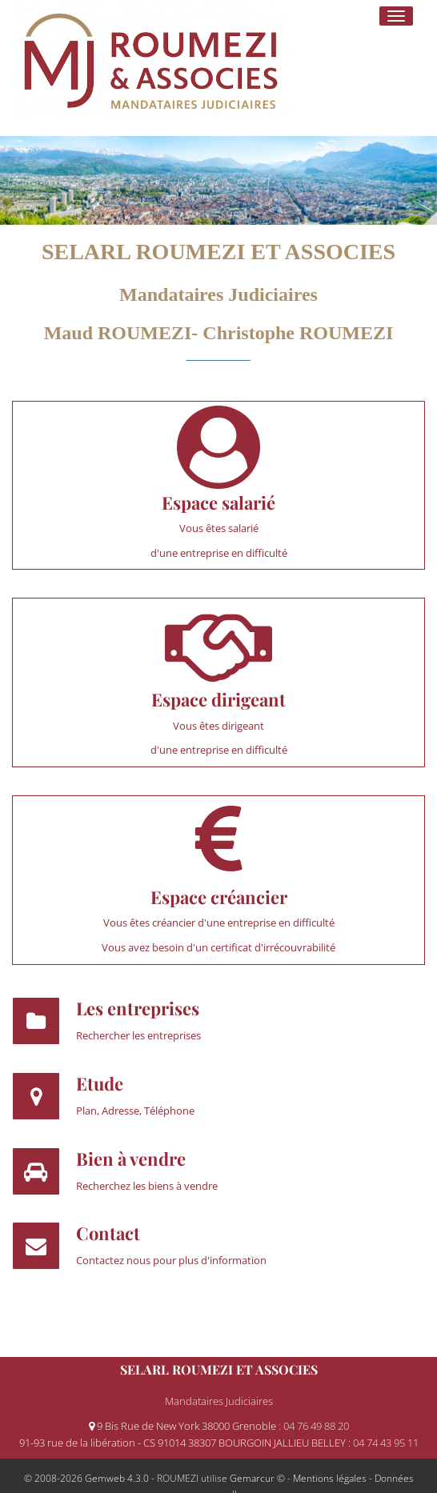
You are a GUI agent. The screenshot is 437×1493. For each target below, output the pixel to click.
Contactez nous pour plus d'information (171, 1260)
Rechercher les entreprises (138, 1035)
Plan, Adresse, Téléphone (135, 1110)
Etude (99, 1083)
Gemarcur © (257, 1478)
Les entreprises (137, 1008)
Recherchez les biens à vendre (147, 1186)
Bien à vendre (131, 1159)
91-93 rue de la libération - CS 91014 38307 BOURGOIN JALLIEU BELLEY (183, 1442)
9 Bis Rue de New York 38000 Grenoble (184, 1426)
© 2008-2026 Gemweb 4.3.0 (86, 1478)
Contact (108, 1233)
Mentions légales (330, 1478)
